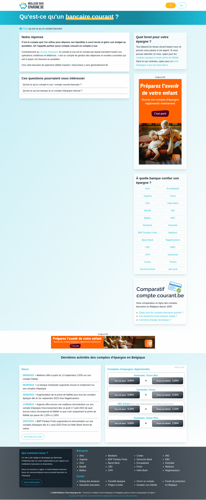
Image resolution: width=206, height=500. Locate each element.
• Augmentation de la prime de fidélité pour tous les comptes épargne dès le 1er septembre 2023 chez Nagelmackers (59, 397)
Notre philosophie (32, 483)
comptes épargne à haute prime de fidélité (157, 57)
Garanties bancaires (89, 485)
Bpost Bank (147, 240)
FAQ (80, 496)
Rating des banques (89, 481)
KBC (173, 218)
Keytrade (172, 225)
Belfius (147, 218)
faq (25, 28)
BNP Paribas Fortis (147, 233)
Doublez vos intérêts (147, 485)
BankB (147, 210)
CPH (147, 255)
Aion (147, 188)
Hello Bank (172, 203)
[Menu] (171, 5)
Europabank (173, 188)
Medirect (173, 233)
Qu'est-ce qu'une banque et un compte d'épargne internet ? (53, 91)
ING (173, 210)
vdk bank (172, 269)
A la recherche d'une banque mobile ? (158, 316)
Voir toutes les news (33, 437)
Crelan (147, 262)
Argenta (147, 196)
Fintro (173, 196)
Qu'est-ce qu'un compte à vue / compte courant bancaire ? (52, 84)
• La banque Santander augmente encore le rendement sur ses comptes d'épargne (59, 387)
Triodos (173, 262)
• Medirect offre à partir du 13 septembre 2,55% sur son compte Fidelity (57, 378)
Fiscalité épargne (116, 481)
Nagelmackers (173, 240)
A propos (72, 496)
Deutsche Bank (147, 269)
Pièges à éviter (115, 485)
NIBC (173, 247)
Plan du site (88, 496)
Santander (173, 255)
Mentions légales (102, 496)
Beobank (147, 225)
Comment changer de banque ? (155, 320)
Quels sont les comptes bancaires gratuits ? (161, 313)
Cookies (133, 496)
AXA (147, 203)
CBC (147, 247)
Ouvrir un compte (145, 481)
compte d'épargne (49, 52)
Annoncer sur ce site (120, 496)
